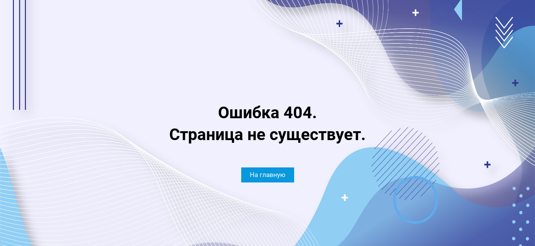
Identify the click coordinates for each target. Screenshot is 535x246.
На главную (268, 175)
